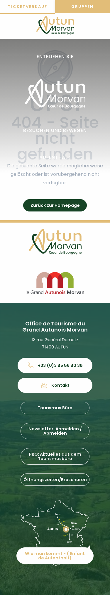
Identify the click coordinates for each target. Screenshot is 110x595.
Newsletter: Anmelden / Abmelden (55, 431)
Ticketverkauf (27, 6)
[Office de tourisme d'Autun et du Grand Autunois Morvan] (55, 26)
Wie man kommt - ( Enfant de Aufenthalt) (55, 556)
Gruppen (82, 6)
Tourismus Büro (55, 408)
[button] (55, 56)
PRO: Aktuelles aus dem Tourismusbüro (55, 456)
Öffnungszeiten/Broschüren (55, 480)
